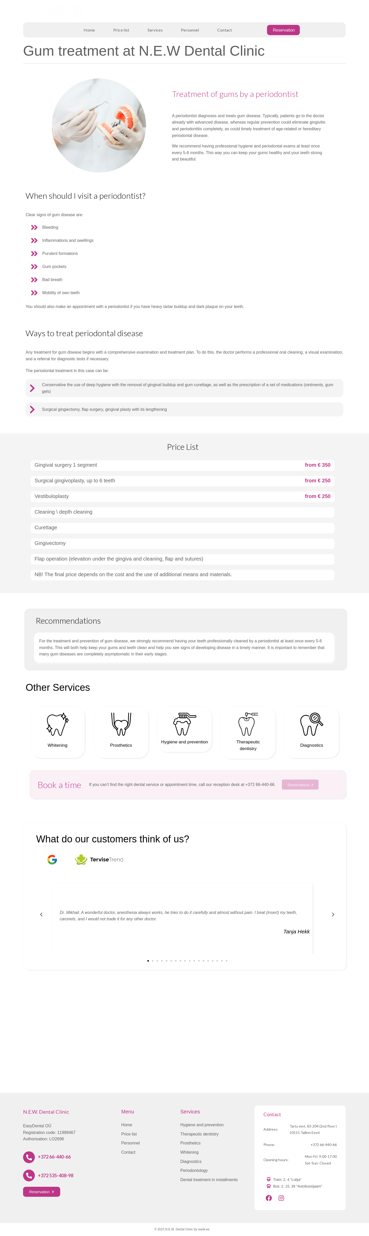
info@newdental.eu (284, 14)
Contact (224, 29)
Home (89, 29)
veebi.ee (203, 1229)
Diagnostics (311, 744)
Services (155, 29)
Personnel (190, 29)
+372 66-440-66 (54, 1157)
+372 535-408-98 (285, 7)
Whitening (57, 744)
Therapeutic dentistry (199, 1134)
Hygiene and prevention (202, 1125)
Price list (121, 29)
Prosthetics (121, 744)
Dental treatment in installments (209, 1180)
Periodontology (194, 1170)
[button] (148, 961)
